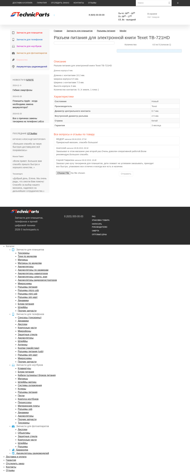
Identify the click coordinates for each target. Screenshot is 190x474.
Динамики (23, 300)
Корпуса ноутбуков (28, 399)
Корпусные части (27, 327)
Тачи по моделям (27, 256)
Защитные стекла (27, 334)
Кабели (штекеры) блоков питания (37, 375)
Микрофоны (24, 331)
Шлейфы (23, 307)
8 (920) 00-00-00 (96, 15)
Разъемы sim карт (28, 297)
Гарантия (42, 3)
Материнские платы (29, 406)
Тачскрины (24, 253)
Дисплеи (22, 324)
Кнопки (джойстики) (28, 348)
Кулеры (22, 388)
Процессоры (25, 402)
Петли (21, 395)
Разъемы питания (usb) (30, 351)
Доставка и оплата (23, 3)
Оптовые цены (99, 234)
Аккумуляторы (26, 266)
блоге (30, 79)
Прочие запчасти (27, 310)
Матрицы (23, 259)
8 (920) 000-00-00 (73, 216)
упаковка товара (100, 220)
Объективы (24, 433)
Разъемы (23, 446)
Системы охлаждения (30, 385)
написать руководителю (99, 225)
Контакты (79, 3)
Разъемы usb (25, 409)
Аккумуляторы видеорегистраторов (37, 280)
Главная (58, 30)
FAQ (93, 216)
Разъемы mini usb (27, 294)
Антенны (22, 344)
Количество (131, 44)
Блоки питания (26, 304)
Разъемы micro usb (28, 290)
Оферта (95, 231)
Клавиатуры (24, 368)
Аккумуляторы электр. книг (32, 276)
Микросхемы (25, 283)
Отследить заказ (60, 3)
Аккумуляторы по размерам (33, 270)
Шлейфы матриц (27, 382)
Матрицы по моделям (30, 263)
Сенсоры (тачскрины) (29, 317)
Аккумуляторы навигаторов (33, 273)
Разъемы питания (27, 287)
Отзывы (92, 3)
